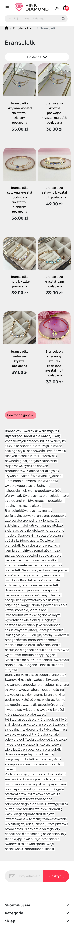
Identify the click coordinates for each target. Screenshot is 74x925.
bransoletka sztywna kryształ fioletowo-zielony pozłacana (19, 112)
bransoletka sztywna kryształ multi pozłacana (54, 192)
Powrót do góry (20, 415)
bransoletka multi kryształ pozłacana (20, 281)
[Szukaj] (32, 18)
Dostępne (37, 57)
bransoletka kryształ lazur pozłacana (54, 281)
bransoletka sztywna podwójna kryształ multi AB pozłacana (54, 112)
